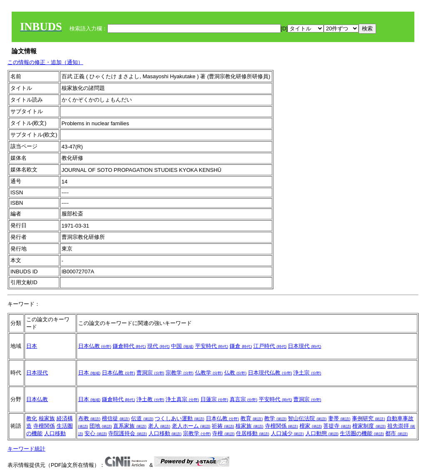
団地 (100, 426)
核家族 (47, 418)
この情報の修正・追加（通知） (45, 62)
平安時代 (211, 346)
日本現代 (304, 346)
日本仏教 (94, 346)
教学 (275, 418)
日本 (31, 346)
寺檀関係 (44, 426)
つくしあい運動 (179, 418)
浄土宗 (307, 372)
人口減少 (287, 433)
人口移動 (55, 433)
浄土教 (150, 399)
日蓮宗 (214, 399)
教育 (251, 418)
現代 (158, 346)
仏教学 (209, 372)
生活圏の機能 (362, 433)
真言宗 (244, 399)
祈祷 (223, 426)
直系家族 (129, 426)
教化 (31, 418)
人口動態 (322, 433)
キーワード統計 (26, 449)
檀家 (311, 426)
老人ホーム (191, 426)
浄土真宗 (182, 399)
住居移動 (252, 433)
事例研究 (368, 418)
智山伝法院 (307, 418)
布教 (89, 418)
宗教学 (179, 372)
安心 (95, 433)
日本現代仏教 (270, 372)
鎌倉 (241, 346)
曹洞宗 (150, 372)
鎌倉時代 (129, 346)
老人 (159, 426)
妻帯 (339, 418)
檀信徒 (116, 418)
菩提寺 (337, 426)
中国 (182, 346)
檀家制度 (369, 426)
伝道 (142, 418)
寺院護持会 (127, 433)
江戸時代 (270, 346)
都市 (396, 433)
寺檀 (223, 433)
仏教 (235, 372)
